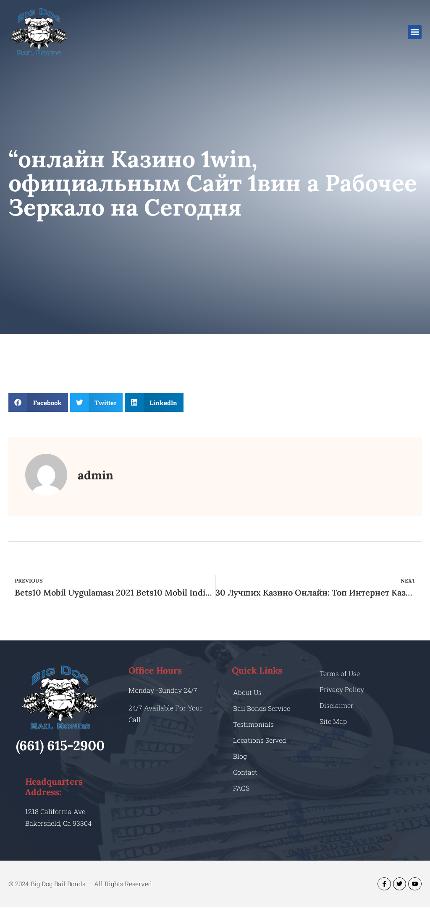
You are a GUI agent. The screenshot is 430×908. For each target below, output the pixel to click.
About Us (247, 692)
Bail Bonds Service (262, 708)
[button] (415, 32)
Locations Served (259, 740)
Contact (245, 772)
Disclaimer (337, 705)
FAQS (241, 787)
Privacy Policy (342, 689)
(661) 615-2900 (60, 745)
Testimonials (253, 724)
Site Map (333, 721)
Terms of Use (340, 673)
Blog (240, 756)
